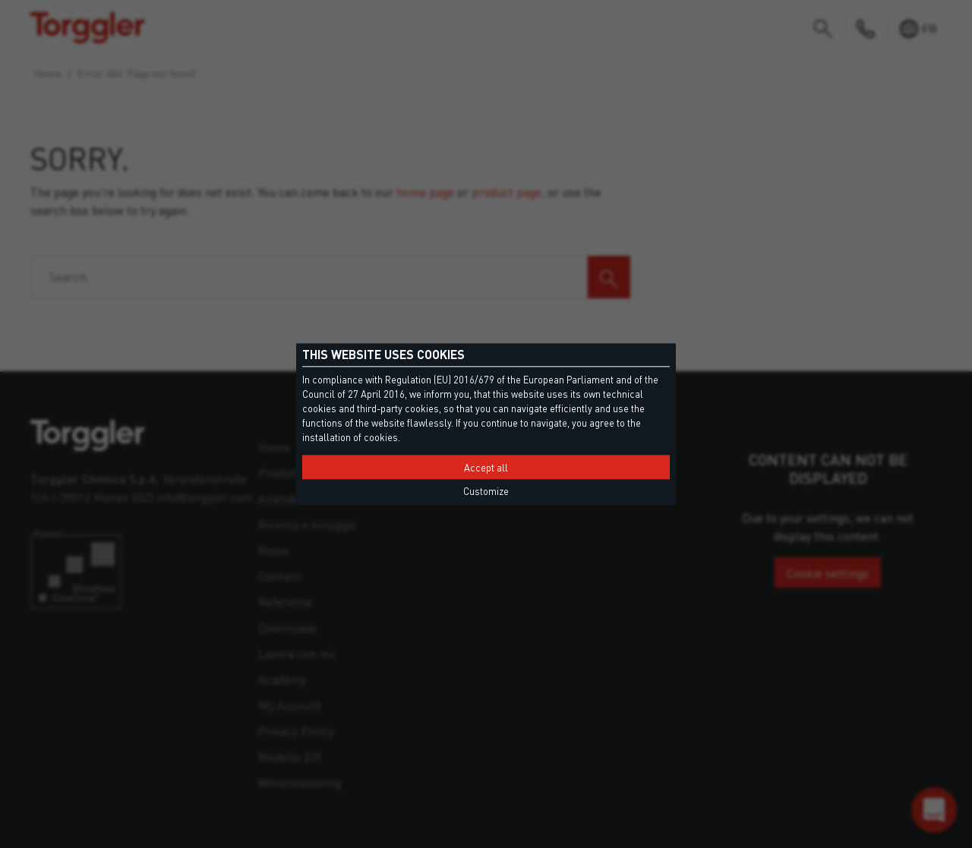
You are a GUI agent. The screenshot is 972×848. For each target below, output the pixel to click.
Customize (486, 491)
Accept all (486, 468)
